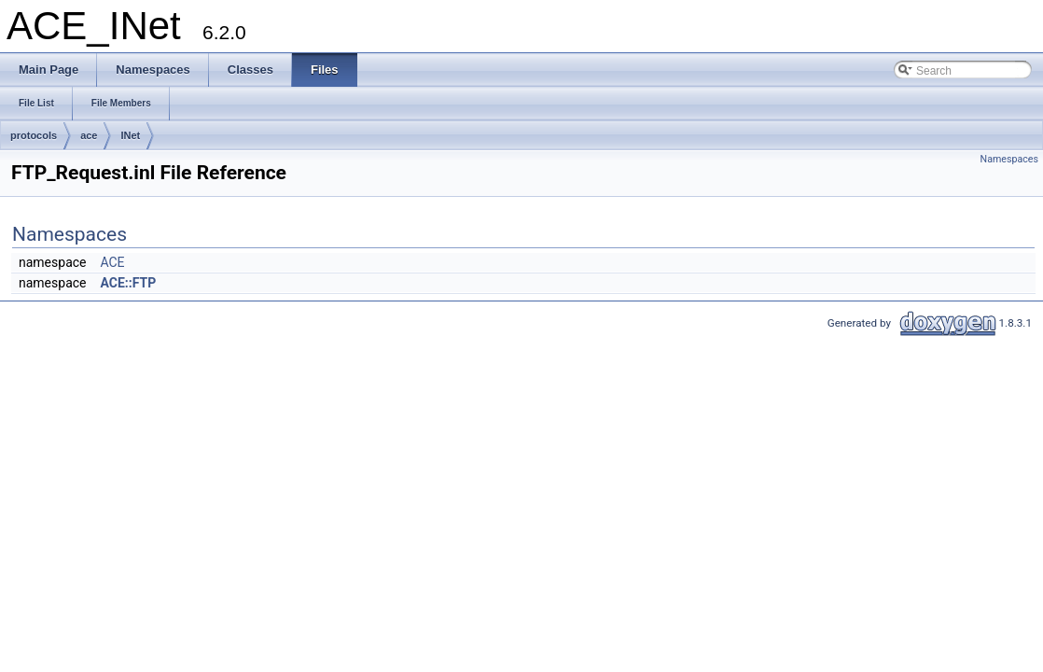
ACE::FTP (128, 282)
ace (88, 135)
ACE (112, 262)
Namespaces (1009, 159)
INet (130, 135)
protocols (33, 135)
